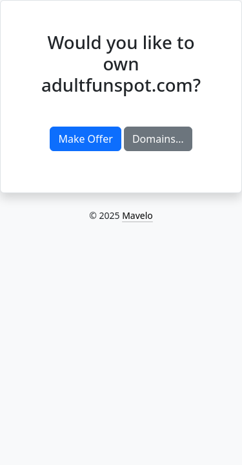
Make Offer (85, 139)
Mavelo (137, 215)
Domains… (158, 139)
